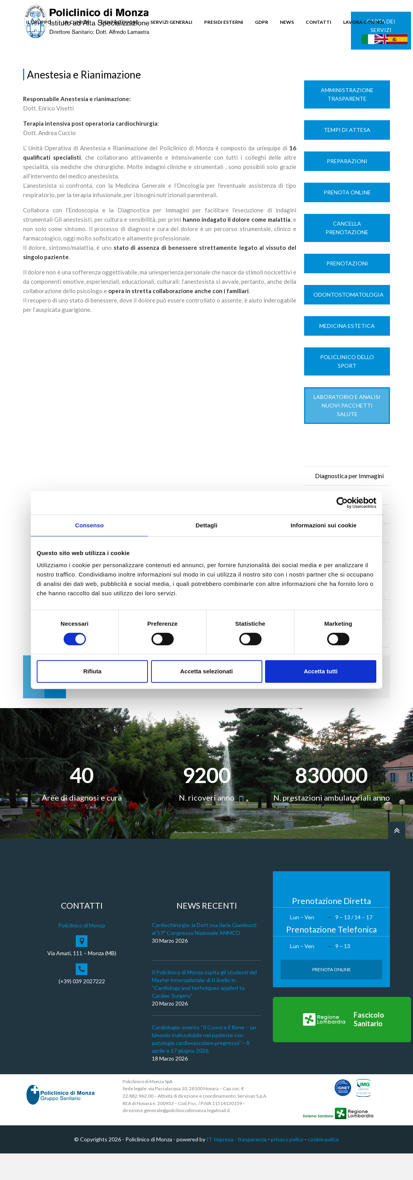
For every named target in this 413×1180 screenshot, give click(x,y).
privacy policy (287, 1165)
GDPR (261, 22)
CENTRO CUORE (120, 22)
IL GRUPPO (38, 22)
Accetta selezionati (206, 671)
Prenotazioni (347, 290)
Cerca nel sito (366, 59)
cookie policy (323, 1165)
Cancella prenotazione (347, 254)
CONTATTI (318, 22)
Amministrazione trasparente (347, 120)
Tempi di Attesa (347, 156)
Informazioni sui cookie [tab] (324, 525)
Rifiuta (92, 671)
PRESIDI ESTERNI (223, 22)
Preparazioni (347, 187)
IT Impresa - (222, 1165)
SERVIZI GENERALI (171, 22)
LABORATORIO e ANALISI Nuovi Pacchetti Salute (347, 432)
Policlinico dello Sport (347, 387)
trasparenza (252, 1165)
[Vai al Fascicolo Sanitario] (342, 1046)
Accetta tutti (321, 671)
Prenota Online (347, 218)
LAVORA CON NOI (363, 22)
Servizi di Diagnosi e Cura (99, 63)
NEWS (287, 22)
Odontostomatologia (348, 321)
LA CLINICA (76, 22)
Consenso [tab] (89, 525)
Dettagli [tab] (206, 525)
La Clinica (53, 63)
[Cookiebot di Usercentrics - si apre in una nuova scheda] (342, 503)
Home (30, 63)
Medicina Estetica (347, 352)
